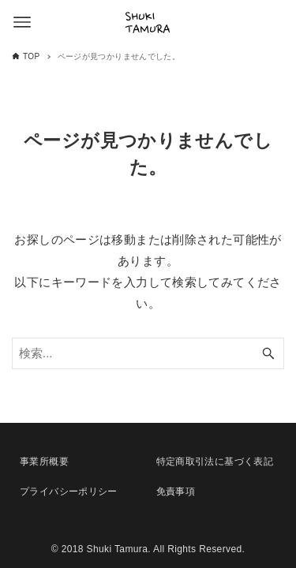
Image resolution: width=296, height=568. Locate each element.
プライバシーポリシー (69, 491)
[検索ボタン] (268, 353)
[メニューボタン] (22, 22)
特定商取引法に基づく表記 (215, 461)
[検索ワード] (148, 353)
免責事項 (176, 491)
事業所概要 (44, 461)
